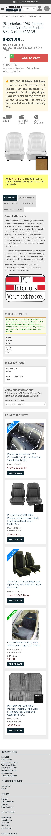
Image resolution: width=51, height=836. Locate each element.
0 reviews (20, 68)
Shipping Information (9, 762)
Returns (4, 789)
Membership (6, 828)
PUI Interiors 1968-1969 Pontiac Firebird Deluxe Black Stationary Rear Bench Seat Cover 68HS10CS (22, 710)
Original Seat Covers (34, 16)
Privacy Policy (6, 773)
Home (5, 16)
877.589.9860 (19, 2)
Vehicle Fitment (26, 198)
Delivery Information (9, 770)
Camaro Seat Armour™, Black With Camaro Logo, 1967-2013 (23, 644)
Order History (6, 820)
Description (10, 198)
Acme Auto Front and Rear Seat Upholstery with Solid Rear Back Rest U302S (24, 584)
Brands (4, 799)
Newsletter (5, 825)
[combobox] (25, 404)
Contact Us (32, 2)
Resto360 (5, 757)
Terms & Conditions (9, 776)
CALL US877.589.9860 (38, 122)
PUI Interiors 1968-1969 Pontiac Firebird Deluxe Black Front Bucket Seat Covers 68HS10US (22, 519)
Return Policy (6, 760)
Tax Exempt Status (8, 765)
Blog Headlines (7, 807)
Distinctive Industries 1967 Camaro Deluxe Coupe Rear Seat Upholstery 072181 (24, 457)
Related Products (13, 209)
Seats (21, 16)
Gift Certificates (7, 802)
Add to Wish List (11, 71)
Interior (13, 16)
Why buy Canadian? (9, 768)
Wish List (5, 823)
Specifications (11, 203)
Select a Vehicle (15, 178)
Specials (4, 804)
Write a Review (33, 68)
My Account (6, 817)
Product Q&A (28, 203)
